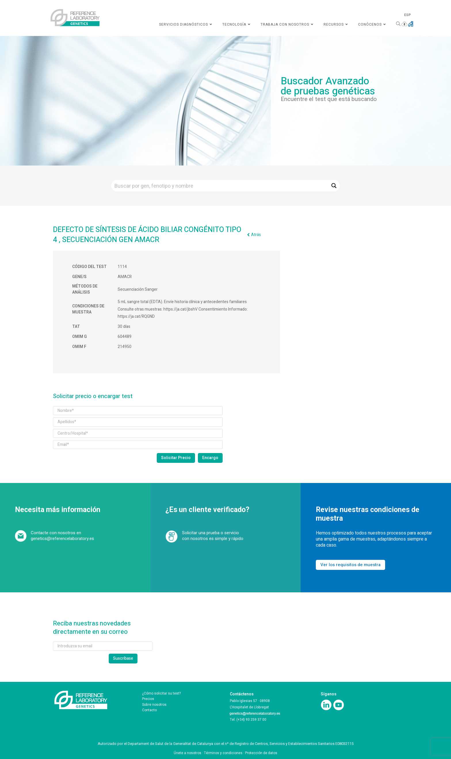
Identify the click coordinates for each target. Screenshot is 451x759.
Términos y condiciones (223, 753)
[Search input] (219, 186)
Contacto (149, 710)
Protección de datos (261, 753)
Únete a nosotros (187, 753)
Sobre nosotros (154, 704)
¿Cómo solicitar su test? (161, 693)
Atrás (256, 235)
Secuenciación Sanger (138, 289)
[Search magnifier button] (334, 185)
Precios (148, 698)
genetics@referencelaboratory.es (62, 538)
